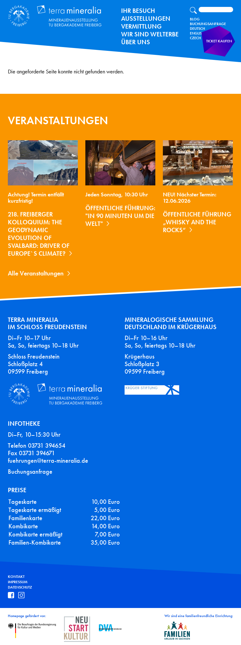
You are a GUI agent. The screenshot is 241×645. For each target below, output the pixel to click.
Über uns (135, 42)
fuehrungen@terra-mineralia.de (48, 460)
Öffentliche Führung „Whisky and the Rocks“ (197, 222)
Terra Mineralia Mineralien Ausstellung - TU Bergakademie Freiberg (52, 15)
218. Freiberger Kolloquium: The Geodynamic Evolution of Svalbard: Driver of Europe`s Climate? (38, 234)
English (197, 33)
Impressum (17, 582)
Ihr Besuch (138, 10)
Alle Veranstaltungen (36, 273)
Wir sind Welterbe (150, 34)
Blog (195, 19)
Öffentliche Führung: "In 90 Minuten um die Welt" (120, 215)
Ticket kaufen (221, 45)
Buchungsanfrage (208, 24)
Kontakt (16, 576)
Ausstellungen (145, 18)
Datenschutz (20, 587)
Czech (195, 38)
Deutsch (197, 28)
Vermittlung (141, 26)
